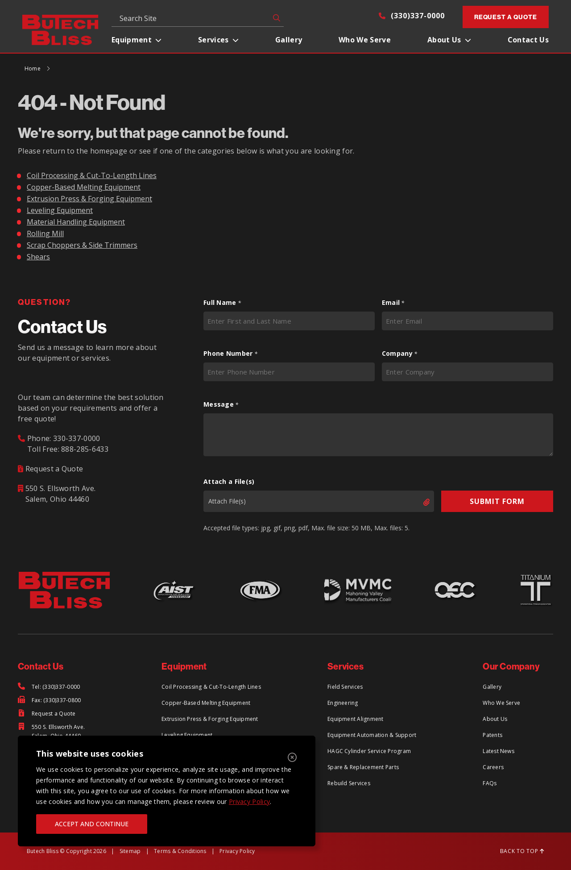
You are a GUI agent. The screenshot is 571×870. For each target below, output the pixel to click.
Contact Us (528, 40)
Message (221, 404)
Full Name (222, 302)
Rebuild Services (348, 783)
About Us (444, 40)
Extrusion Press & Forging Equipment (89, 199)
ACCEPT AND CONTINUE (91, 824)
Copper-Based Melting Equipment (84, 187)
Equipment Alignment (355, 719)
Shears (38, 257)
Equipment (132, 40)
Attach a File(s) (228, 481)
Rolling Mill (45, 233)
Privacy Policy (249, 801)
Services (213, 40)
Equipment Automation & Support (371, 735)
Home (33, 68)
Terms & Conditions (180, 851)
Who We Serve (365, 40)
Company (400, 353)
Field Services (345, 687)
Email (393, 302)
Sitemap (130, 851)
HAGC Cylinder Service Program (369, 751)
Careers (493, 767)
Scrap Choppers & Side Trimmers (82, 245)
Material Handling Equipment (76, 222)
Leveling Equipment (60, 210)
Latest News (498, 751)
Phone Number (230, 353)
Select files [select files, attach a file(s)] (419, 502)
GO (275, 18)
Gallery (288, 40)
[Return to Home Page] (60, 29)
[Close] (292, 757)
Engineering (342, 703)
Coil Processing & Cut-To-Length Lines (92, 175)
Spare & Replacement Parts (363, 767)
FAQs (490, 783)
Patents (492, 735)
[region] (166, 791)
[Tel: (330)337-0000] (49, 687)
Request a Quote (505, 17)
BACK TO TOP (522, 851)
